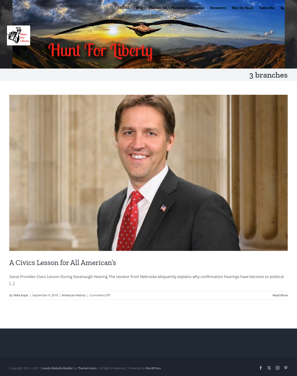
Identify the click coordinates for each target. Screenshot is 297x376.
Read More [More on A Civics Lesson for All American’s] (280, 295)
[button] (282, 7)
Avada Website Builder (57, 368)
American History (74, 295)
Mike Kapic (20, 295)
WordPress (153, 368)
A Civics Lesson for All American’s (62, 262)
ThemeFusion (87, 368)
